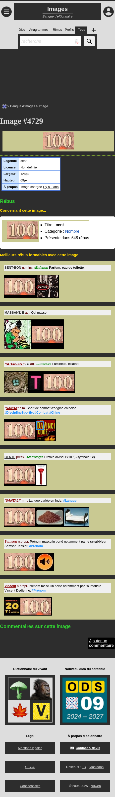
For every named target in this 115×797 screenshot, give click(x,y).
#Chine (54, 412)
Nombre (72, 231)
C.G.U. (30, 767)
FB (84, 767)
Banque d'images (22, 106)
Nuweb (96, 786)
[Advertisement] (57, 74)
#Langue (69, 500)
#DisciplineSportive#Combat (26, 412)
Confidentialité (30, 786)
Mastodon (96, 767)
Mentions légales (30, 748)
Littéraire (43, 364)
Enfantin (41, 267)
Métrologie (34, 457)
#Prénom (36, 546)
